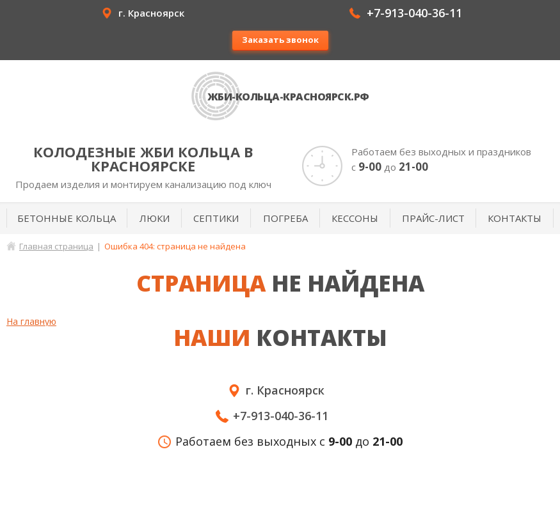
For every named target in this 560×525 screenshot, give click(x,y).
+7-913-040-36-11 (414, 13)
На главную (31, 321)
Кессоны (355, 218)
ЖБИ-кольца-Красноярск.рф (288, 97)
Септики (216, 218)
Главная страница (56, 246)
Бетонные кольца (66, 218)
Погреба (285, 218)
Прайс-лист (433, 218)
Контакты (514, 218)
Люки (155, 218)
